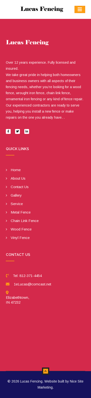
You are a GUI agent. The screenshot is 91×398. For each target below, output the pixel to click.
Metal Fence (21, 212)
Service (17, 204)
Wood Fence (21, 229)
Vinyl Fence (20, 238)
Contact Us (20, 187)
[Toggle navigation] (79, 9)
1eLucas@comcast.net (32, 284)
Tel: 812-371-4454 (27, 276)
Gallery (16, 195)
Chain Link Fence (25, 221)
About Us (18, 178)
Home (16, 170)
